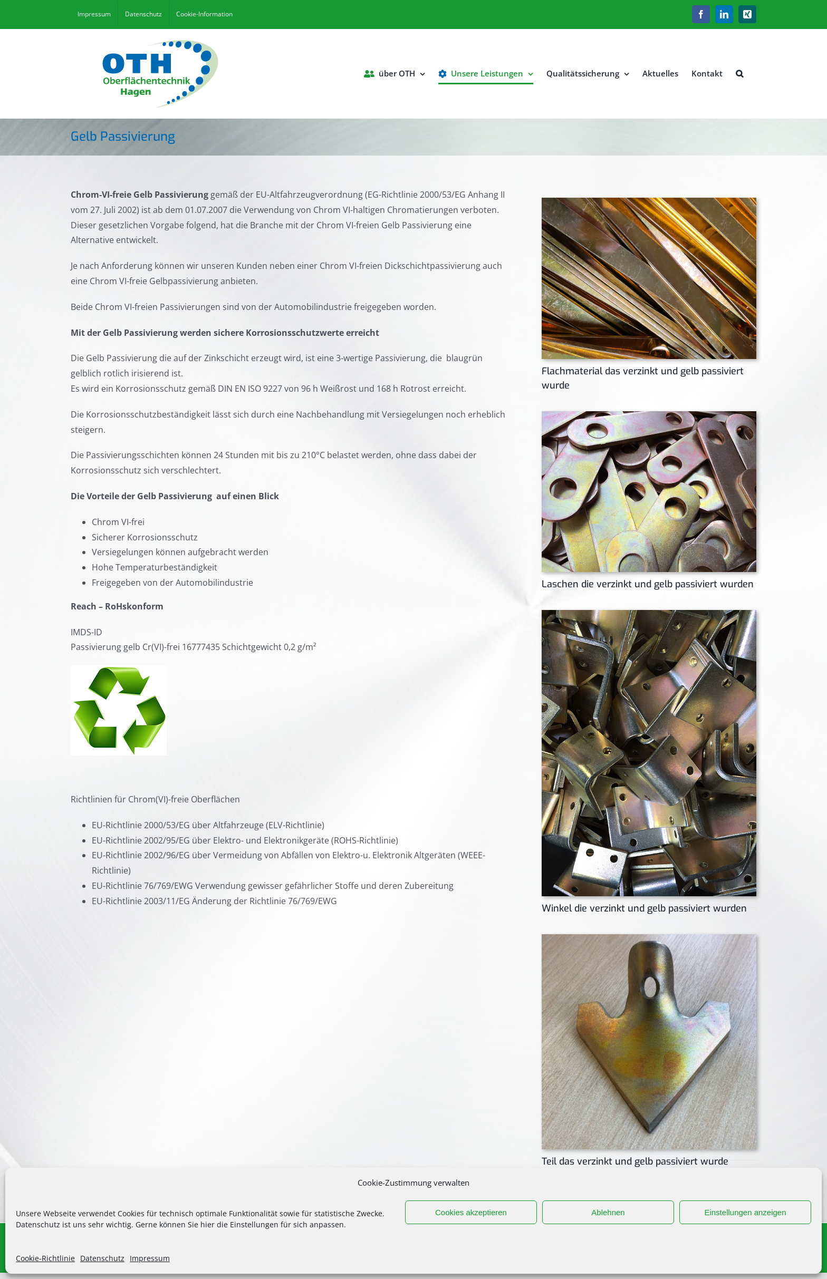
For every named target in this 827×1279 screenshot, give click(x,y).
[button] (739, 73)
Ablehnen (607, 1212)
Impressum (150, 1258)
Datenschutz (102, 1258)
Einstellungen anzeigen (745, 1212)
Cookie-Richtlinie (45, 1258)
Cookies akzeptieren (471, 1212)
